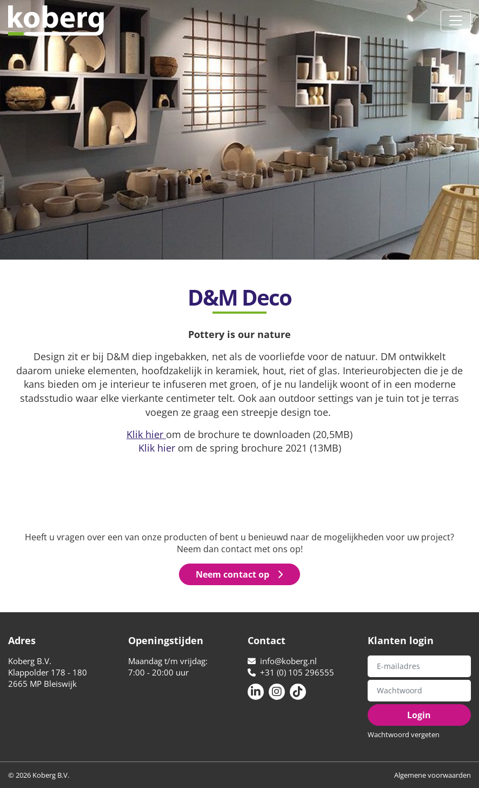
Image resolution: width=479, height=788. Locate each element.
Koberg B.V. (56, 20)
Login (419, 715)
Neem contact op (239, 574)
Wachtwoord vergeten (404, 734)
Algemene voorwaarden (432, 775)
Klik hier (156, 447)
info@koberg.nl (282, 660)
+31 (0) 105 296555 (291, 672)
